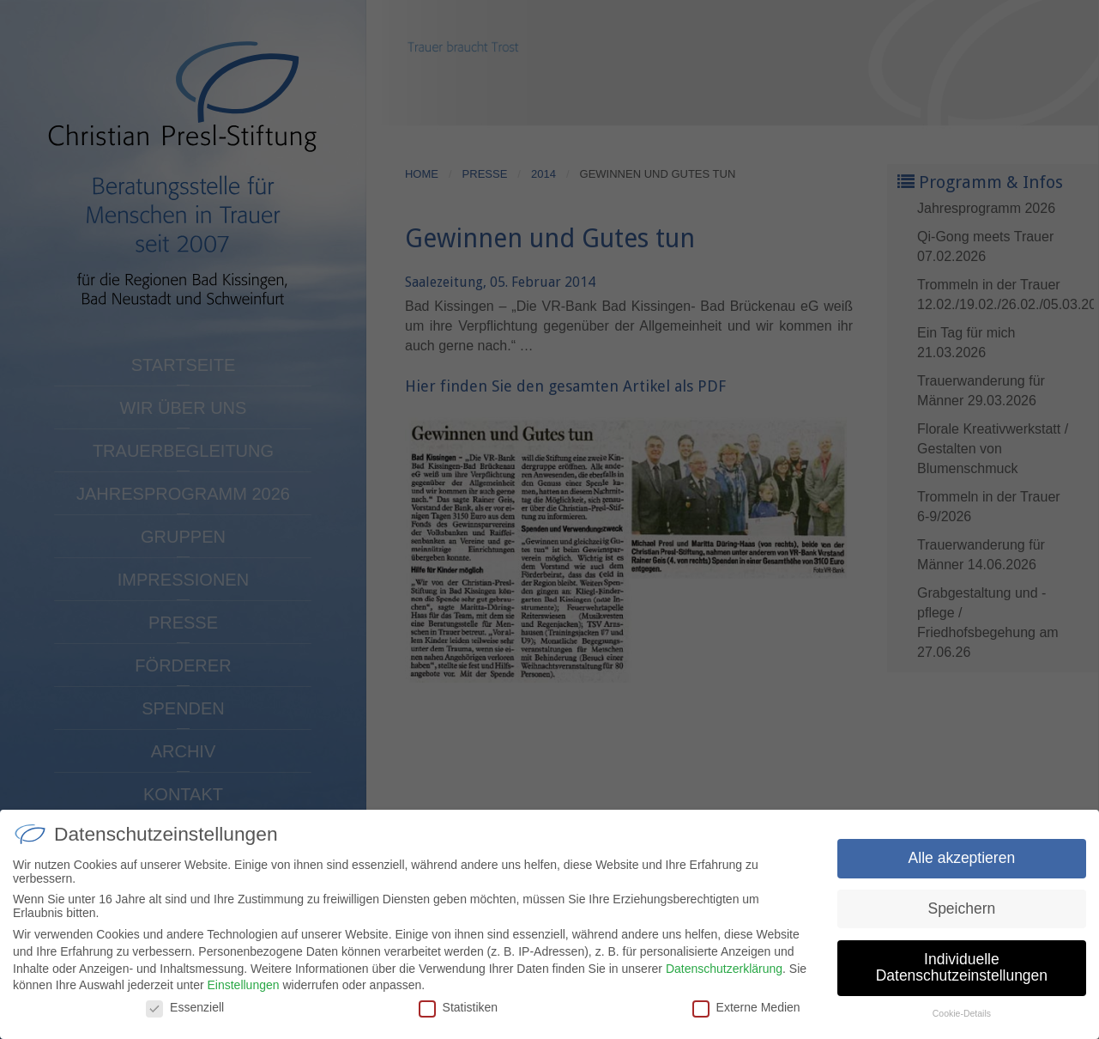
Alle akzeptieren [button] (962, 869)
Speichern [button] (961, 920)
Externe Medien (746, 1019)
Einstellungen (243, 997)
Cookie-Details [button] (962, 1025)
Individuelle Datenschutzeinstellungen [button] (962, 980)
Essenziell (185, 1019)
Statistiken (458, 1019)
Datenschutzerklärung (724, 980)
